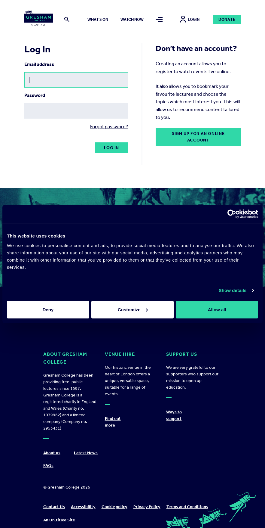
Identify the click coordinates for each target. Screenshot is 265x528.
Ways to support (174, 415)
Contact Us (54, 506)
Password (34, 95)
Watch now (132, 19)
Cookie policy (114, 506)
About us (51, 452)
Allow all (217, 309)
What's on (97, 19)
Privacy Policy (146, 506)
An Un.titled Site (59, 520)
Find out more (113, 422)
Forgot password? (109, 126)
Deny (47, 309)
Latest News (86, 452)
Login (190, 19)
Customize (133, 309)
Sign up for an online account (198, 137)
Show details (233, 290)
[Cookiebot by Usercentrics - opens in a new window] (232, 214)
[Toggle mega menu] (159, 19)
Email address (39, 64)
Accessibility (83, 506)
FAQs (48, 465)
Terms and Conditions (187, 506)
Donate (227, 19)
